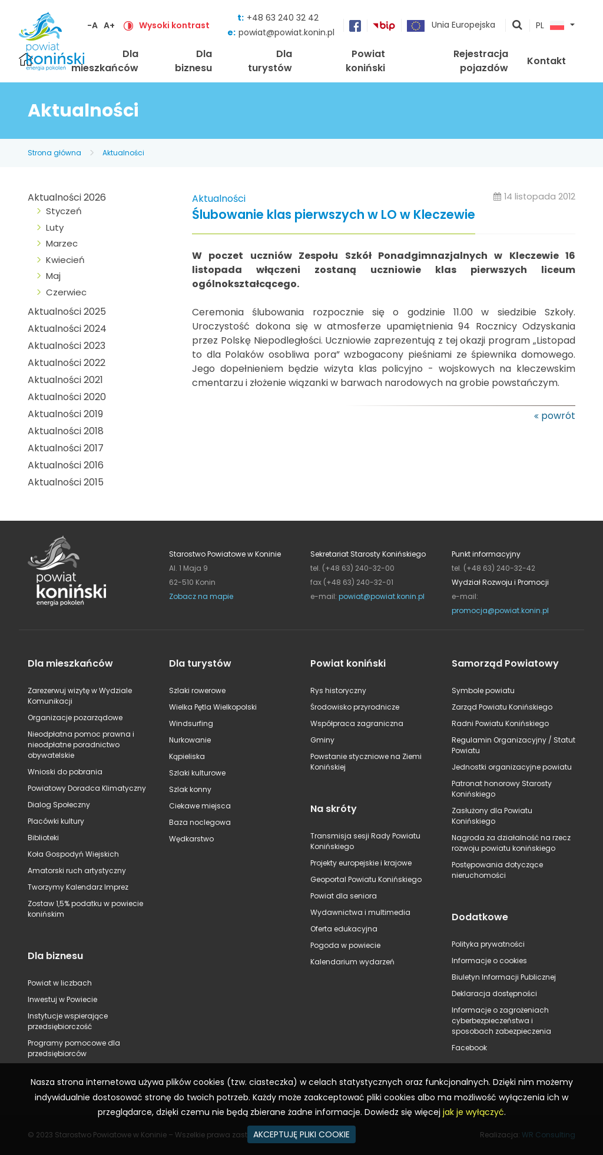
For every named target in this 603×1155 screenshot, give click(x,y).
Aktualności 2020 (67, 397)
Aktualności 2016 (66, 465)
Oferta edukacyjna (343, 929)
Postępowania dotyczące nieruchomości (497, 870)
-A (92, 25)
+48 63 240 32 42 (283, 18)
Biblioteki (43, 838)
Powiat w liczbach (60, 983)
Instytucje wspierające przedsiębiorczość (68, 1021)
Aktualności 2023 (66, 345)
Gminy (322, 740)
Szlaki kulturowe (197, 773)
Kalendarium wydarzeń (352, 962)
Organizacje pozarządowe (75, 718)
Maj (53, 275)
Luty (55, 227)
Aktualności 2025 (67, 311)
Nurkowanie (190, 740)
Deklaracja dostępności (494, 993)
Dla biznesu (193, 61)
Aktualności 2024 (67, 328)
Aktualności (123, 153)
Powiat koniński (365, 61)
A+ (109, 25)
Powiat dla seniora (343, 896)
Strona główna (54, 153)
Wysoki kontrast (174, 25)
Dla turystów (270, 61)
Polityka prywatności (488, 944)
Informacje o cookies (489, 961)
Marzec (62, 243)
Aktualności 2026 (67, 197)
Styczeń (64, 211)
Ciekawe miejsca (200, 806)
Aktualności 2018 (66, 431)
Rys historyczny (338, 690)
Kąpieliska (187, 756)
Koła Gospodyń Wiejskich (73, 854)
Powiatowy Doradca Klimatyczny (87, 788)
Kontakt (546, 61)
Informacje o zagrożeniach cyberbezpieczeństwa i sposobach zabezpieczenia (501, 1020)
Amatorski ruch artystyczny (77, 871)
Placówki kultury (56, 821)
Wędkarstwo (191, 839)
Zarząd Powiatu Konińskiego (502, 707)
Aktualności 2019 (65, 414)
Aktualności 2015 (66, 482)
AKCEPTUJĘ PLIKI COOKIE (301, 1134)
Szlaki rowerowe (197, 690)
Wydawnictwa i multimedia (360, 912)
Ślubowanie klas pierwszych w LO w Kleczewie (333, 215)
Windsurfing (191, 723)
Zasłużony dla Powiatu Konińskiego (492, 815)
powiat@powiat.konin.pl (286, 32)
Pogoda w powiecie (345, 945)
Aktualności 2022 (66, 363)
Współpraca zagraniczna (356, 723)
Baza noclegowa (200, 822)
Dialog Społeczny (59, 805)
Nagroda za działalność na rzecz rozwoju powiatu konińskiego (511, 843)
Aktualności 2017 (66, 448)
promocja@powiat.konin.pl (500, 610)
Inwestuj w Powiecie (62, 999)
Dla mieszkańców (104, 61)
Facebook (469, 1048)
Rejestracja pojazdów (480, 61)
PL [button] (550, 26)
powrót (558, 415)
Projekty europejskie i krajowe (361, 863)
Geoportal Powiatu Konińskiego (366, 879)
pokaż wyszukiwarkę (518, 26)
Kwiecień (65, 260)
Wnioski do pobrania (65, 772)
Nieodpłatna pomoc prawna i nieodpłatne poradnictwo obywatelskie (81, 744)
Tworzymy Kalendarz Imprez (78, 887)
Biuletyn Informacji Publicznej (504, 977)
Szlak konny (190, 789)
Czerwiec (66, 292)
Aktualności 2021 (65, 380)
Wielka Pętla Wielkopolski (213, 707)
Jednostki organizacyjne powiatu (512, 767)
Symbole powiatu (483, 690)
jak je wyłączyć (473, 1112)
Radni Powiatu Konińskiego (500, 723)
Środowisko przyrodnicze (354, 707)
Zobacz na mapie (201, 596)
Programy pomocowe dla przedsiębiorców (74, 1048)
